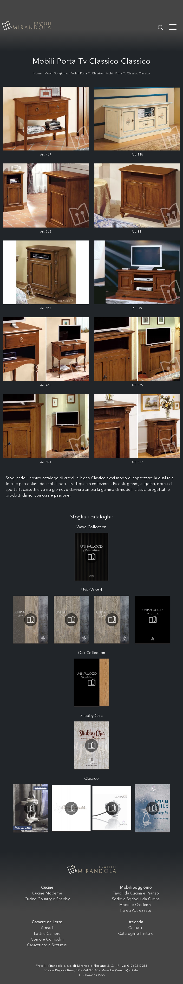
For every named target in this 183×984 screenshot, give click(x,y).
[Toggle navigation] (172, 26)
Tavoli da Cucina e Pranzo (136, 893)
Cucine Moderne (47, 893)
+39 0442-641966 (91, 975)
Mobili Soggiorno (56, 73)
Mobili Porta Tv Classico (87, 73)
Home (37, 73)
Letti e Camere (47, 934)
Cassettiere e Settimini (47, 945)
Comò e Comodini (47, 940)
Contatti (135, 928)
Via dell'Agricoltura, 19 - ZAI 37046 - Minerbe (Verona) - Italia (92, 970)
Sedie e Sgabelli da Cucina (136, 899)
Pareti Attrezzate (135, 911)
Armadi (47, 928)
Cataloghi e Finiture (135, 934)
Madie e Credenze (136, 905)
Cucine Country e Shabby (47, 899)
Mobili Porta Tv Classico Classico (128, 73)
